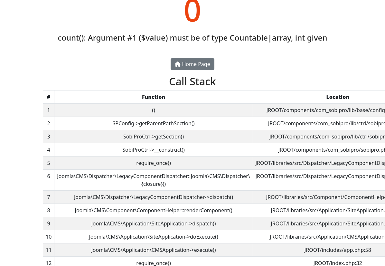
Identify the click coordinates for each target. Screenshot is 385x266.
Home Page (192, 64)
